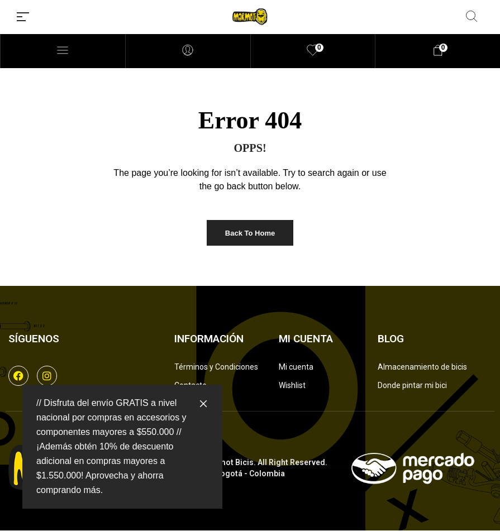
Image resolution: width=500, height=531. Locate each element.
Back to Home (250, 233)
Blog (391, 338)
